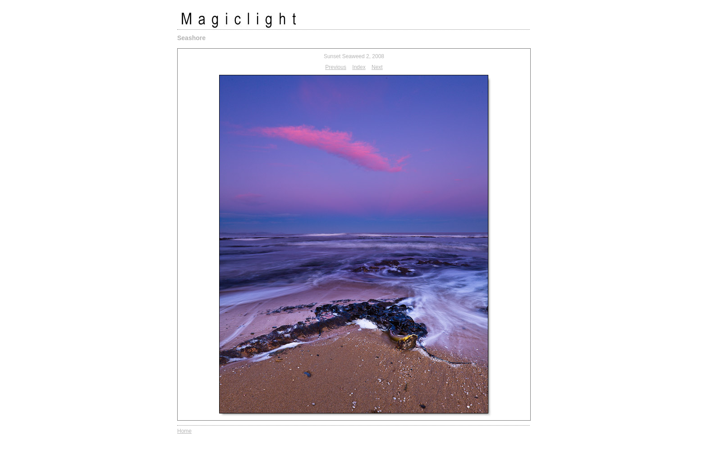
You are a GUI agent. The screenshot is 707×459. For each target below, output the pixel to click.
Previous (335, 67)
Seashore (191, 37)
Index (358, 67)
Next (377, 67)
